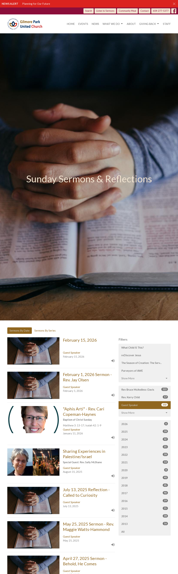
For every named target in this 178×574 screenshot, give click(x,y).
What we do (113, 24)
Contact (144, 10)
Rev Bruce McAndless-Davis (144, 389)
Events (83, 23)
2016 (144, 500)
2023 (144, 447)
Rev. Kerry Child (144, 397)
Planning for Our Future (36, 3)
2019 (144, 477)
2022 (144, 454)
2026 (144, 424)
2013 (144, 523)
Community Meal (127, 10)
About (131, 23)
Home (71, 23)
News (95, 23)
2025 (144, 431)
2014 (144, 516)
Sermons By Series (45, 330)
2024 (144, 439)
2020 (144, 470)
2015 (144, 508)
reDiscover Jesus (131, 355)
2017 (144, 493)
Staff (167, 23)
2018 (144, 485)
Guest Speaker (144, 405)
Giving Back (149, 24)
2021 (144, 462)
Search (88, 10)
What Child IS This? (132, 347)
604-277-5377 (161, 10)
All (122, 531)
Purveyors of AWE (132, 370)
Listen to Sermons (105, 10)
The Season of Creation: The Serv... (141, 362)
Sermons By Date (20, 330)
